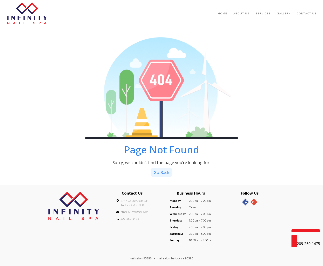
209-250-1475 (130, 218)
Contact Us (307, 13)
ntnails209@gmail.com (134, 212)
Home (222, 13)
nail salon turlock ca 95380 (175, 258)
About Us (241, 13)
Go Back (161, 172)
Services (263, 13)
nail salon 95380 (141, 258)
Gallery (283, 13)
